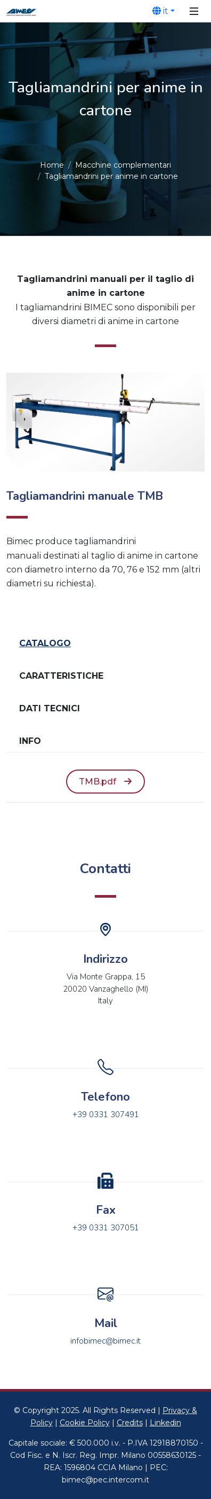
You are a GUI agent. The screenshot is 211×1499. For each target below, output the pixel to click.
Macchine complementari (123, 165)
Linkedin (165, 1422)
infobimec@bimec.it (105, 1341)
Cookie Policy (85, 1422)
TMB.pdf (105, 782)
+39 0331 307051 (105, 1227)
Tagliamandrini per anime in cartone (111, 176)
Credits (130, 1422)
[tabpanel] (105, 781)
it (160, 10)
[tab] (105, 643)
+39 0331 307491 (105, 1114)
